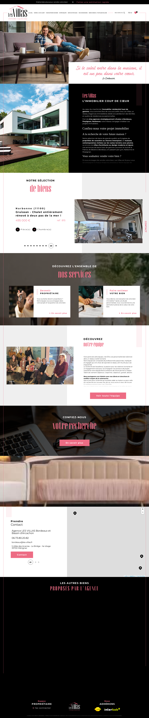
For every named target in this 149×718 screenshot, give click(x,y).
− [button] (142, 512)
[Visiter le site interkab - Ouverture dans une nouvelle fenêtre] (112, 709)
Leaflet (126, 576)
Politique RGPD (111, 715)
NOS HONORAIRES (83, 12)
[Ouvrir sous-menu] (38, 12)
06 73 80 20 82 (19, 535)
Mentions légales (89, 715)
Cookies (119, 715)
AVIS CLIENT (42, 12)
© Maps (132, 576)
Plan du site (79, 715)
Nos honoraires (70, 715)
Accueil (30, 12)
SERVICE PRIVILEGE (72, 12)
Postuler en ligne (102, 12)
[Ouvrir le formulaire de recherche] (120, 13)
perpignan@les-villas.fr (21, 540)
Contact (145, 226)
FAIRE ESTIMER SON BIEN (52, 12)
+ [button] (142, 509)
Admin (98, 715)
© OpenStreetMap (140, 576)
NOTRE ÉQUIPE (63, 12)
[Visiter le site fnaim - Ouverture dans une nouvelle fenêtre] (97, 709)
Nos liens (103, 715)
